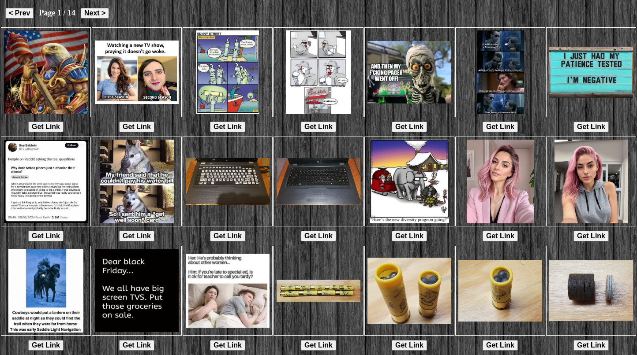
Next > (94, 13)
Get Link (46, 126)
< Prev (19, 13)
